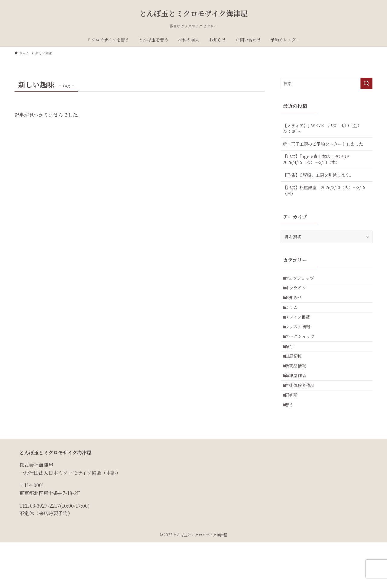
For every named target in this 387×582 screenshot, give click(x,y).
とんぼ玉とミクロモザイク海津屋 (193, 13)
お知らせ (296, 305)
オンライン (298, 292)
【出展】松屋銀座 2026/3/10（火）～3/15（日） (324, 190)
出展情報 (296, 380)
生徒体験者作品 (303, 418)
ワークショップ (303, 355)
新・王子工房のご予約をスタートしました (323, 144)
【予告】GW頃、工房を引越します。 (318, 175)
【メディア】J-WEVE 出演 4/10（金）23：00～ (322, 128)
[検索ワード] (326, 83)
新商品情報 (298, 393)
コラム (294, 317)
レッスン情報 (301, 342)
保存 (292, 367)
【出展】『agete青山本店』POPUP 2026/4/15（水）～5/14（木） (318, 159)
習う (292, 443)
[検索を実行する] (366, 83)
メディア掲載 (300, 330)
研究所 (294, 430)
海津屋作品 (298, 405)
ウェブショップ (302, 279)
